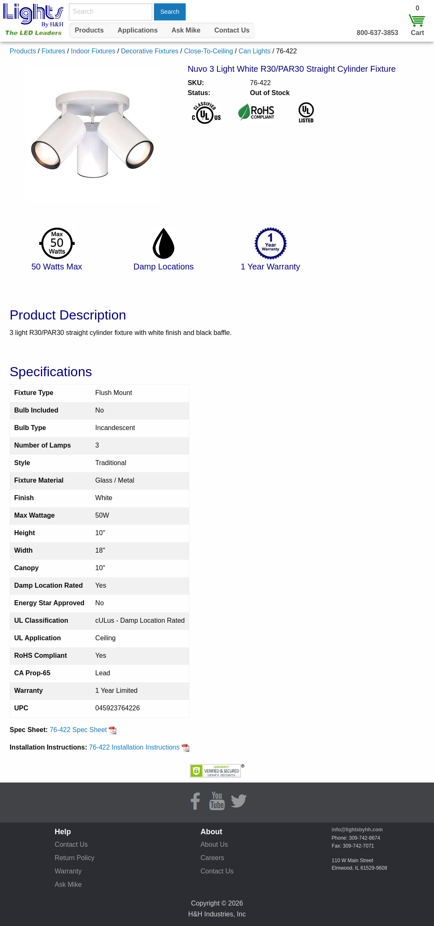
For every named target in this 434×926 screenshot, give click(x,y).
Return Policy (74, 857)
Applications (138, 30)
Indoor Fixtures (93, 51)
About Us (214, 844)
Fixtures (53, 51)
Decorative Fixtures (150, 51)
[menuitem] (89, 30)
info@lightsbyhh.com (357, 830)
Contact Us (232, 30)
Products (89, 30)
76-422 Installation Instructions (139, 747)
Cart (417, 32)
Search (169, 11)
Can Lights (255, 51)
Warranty (68, 871)
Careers (212, 857)
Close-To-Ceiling (208, 51)
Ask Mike (186, 30)
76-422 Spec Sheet (83, 729)
